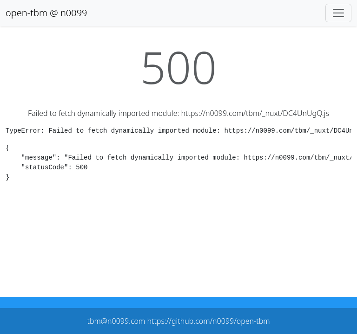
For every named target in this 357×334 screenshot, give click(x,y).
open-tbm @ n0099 (46, 12)
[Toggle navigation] (338, 13)
